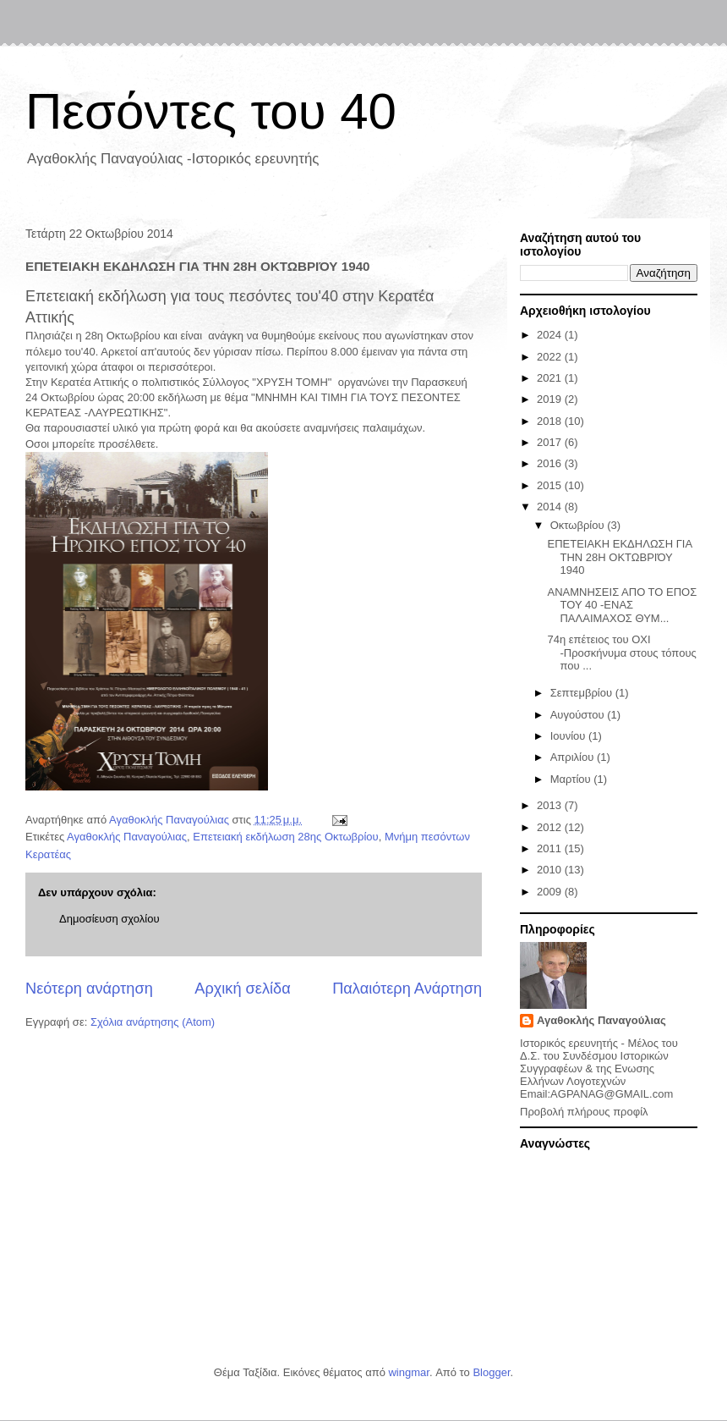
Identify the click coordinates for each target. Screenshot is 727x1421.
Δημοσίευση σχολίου (109, 918)
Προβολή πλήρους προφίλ (584, 1111)
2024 (551, 334)
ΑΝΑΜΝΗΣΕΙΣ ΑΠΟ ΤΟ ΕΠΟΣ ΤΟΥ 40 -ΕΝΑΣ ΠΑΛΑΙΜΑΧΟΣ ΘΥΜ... (622, 605)
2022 (551, 356)
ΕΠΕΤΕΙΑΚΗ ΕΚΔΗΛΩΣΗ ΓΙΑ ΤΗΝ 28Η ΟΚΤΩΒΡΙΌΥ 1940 (619, 556)
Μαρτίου (572, 779)
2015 (551, 485)
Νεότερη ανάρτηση (89, 988)
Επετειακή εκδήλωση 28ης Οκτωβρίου (285, 836)
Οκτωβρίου (578, 525)
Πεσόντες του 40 (210, 111)
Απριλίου (573, 757)
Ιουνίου (569, 736)
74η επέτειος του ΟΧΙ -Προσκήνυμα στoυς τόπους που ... (621, 652)
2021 (551, 378)
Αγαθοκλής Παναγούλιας (127, 836)
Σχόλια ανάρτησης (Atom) (152, 1022)
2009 (551, 891)
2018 (551, 421)
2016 (551, 463)
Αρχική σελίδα (242, 988)
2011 (551, 848)
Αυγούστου (579, 714)
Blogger (491, 1372)
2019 (551, 399)
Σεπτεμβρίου (582, 692)
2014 (551, 506)
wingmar (408, 1372)
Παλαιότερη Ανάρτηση (407, 988)
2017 (551, 442)
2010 (551, 869)
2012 (551, 827)
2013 (551, 805)
